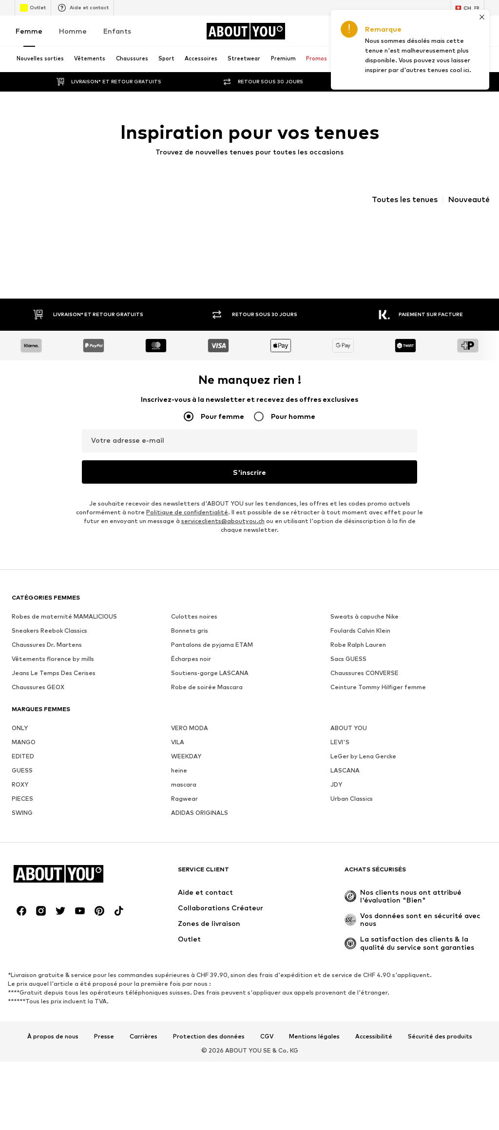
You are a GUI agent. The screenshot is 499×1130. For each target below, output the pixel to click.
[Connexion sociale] (21, 911)
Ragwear (184, 798)
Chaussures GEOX (38, 687)
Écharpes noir (191, 658)
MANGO (24, 742)
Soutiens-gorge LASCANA (210, 673)
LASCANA (345, 770)
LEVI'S (339, 742)
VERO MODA (189, 728)
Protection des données (209, 1036)
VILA (177, 742)
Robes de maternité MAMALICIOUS (64, 616)
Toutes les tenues (405, 199)
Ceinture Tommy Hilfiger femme (378, 687)
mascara (183, 784)
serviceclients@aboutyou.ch (223, 521)
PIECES (22, 798)
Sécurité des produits (440, 1036)
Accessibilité (373, 1036)
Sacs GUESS (348, 658)
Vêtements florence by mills (53, 658)
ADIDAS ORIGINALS (199, 812)
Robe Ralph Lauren (358, 644)
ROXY (20, 784)
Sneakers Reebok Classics (49, 630)
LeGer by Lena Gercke (363, 756)
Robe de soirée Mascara (207, 687)
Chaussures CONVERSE (364, 673)
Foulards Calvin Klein (360, 630)
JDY (336, 784)
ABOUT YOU (348, 728)
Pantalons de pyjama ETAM (212, 644)
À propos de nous (52, 1036)
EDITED (23, 756)
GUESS (22, 770)
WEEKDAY (186, 756)
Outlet (33, 8)
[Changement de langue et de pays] (467, 8)
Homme (73, 31)
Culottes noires (194, 616)
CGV (266, 1036)
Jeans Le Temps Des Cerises (54, 673)
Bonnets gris (189, 630)
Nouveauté (469, 199)
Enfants (117, 31)
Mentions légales (314, 1036)
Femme (29, 31)
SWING (22, 812)
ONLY (20, 728)
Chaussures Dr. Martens (47, 644)
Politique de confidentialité (187, 512)
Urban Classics (351, 798)
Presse (104, 1036)
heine (179, 770)
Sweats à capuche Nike (364, 616)
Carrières (143, 1036)
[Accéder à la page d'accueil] (246, 31)
